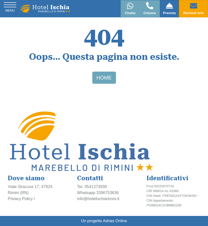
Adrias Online (115, 221)
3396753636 (107, 193)
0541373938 (96, 187)
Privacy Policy (20, 199)
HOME (104, 77)
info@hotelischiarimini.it (98, 199)
